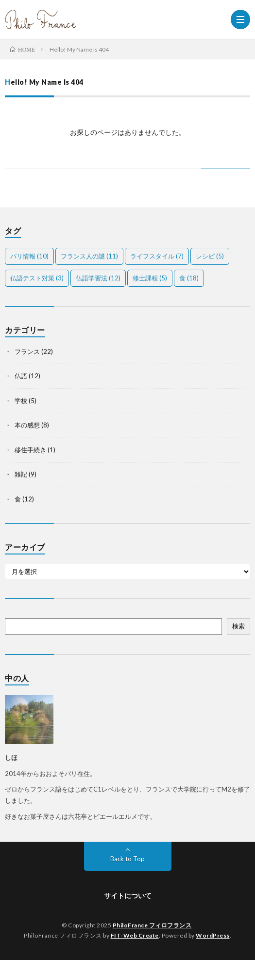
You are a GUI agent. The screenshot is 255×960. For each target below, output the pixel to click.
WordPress (213, 935)
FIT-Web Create (135, 935)
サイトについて (128, 895)
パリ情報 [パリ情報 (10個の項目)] (29, 256)
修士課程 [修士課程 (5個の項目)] (150, 278)
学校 (21, 401)
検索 (238, 626)
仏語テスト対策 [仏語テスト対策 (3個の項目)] (37, 278)
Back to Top (127, 859)
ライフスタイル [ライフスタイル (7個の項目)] (157, 256)
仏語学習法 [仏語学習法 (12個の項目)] (98, 278)
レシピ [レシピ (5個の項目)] (210, 256)
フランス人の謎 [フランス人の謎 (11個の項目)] (89, 256)
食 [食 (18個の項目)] (189, 278)
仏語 (21, 376)
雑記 (21, 474)
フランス (27, 351)
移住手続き (30, 450)
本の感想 (27, 425)
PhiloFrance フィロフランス (152, 925)
